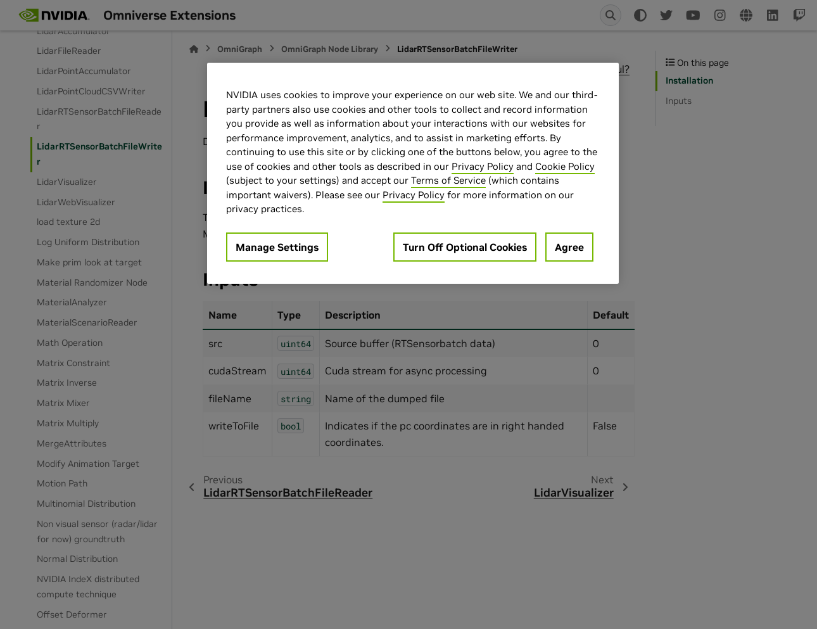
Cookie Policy (565, 166)
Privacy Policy (483, 166)
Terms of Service (448, 180)
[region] (413, 173)
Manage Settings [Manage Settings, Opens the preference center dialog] (277, 247)
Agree (569, 247)
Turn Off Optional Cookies (465, 247)
